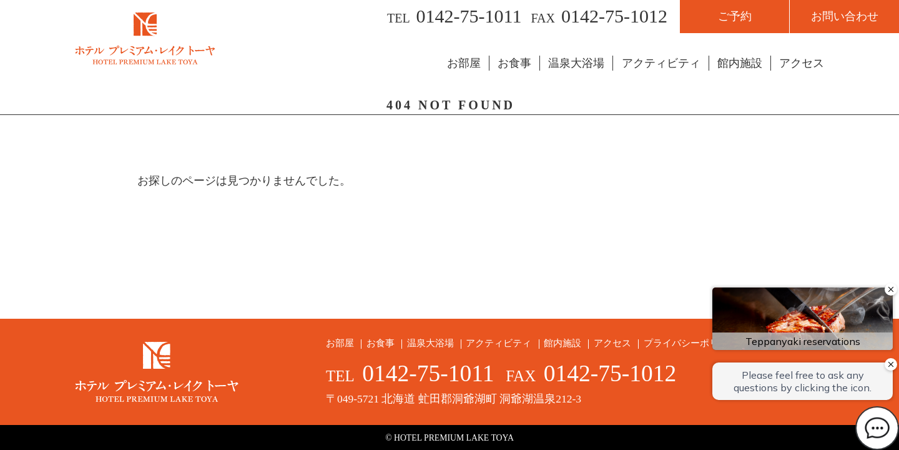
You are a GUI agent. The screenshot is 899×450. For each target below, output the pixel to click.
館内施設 (739, 63)
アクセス (801, 63)
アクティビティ (661, 63)
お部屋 (464, 63)
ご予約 (735, 16)
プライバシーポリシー (690, 343)
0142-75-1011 (469, 16)
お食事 (514, 63)
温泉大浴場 (576, 63)
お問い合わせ (844, 16)
